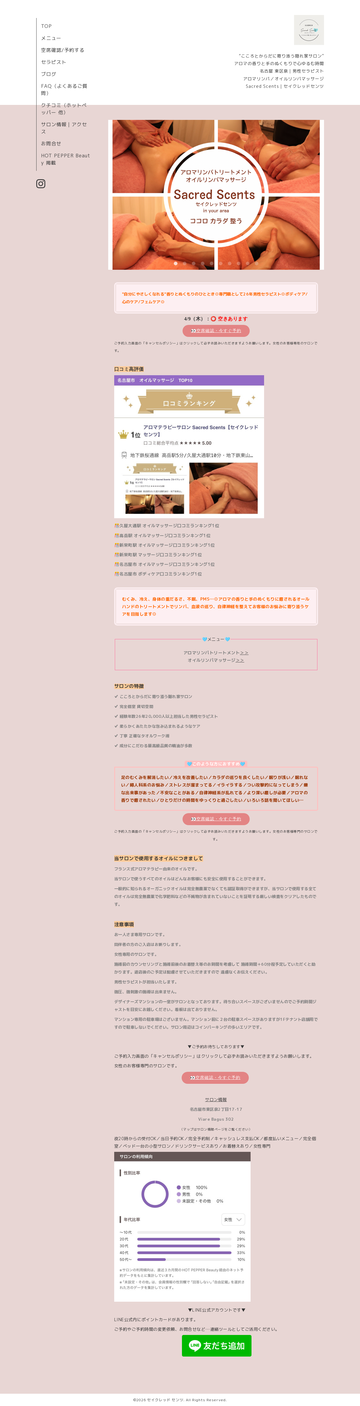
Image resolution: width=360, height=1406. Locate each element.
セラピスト (54, 62)
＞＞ (244, 652)
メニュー (51, 38)
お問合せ (51, 143)
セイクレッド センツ (165, 1399)
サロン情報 (216, 1099)
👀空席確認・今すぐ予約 (216, 330)
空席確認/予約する (63, 50)
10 (257, 264)
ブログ (48, 74)
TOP (46, 26)
